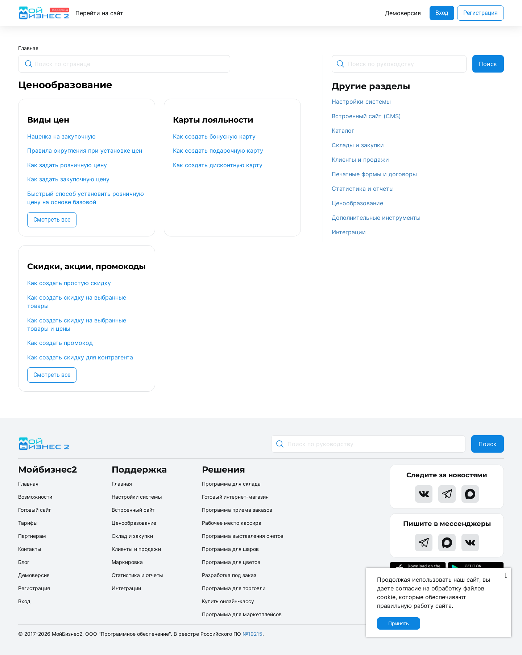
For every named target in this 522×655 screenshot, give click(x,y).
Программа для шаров (230, 549)
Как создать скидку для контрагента (80, 357)
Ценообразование (357, 203)
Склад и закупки (132, 536)
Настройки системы (361, 101)
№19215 (252, 634)
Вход (441, 12)
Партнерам (32, 536)
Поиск (488, 63)
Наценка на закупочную (61, 136)
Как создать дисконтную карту (217, 165)
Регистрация (480, 12)
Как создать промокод (60, 342)
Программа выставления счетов (242, 536)
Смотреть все (51, 219)
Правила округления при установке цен (84, 150)
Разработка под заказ (229, 575)
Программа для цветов (231, 562)
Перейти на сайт (99, 13)
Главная (28, 48)
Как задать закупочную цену (68, 179)
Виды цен (48, 120)
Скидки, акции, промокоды (86, 266)
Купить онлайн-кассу (228, 601)
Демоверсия (403, 13)
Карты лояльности (213, 120)
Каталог (343, 130)
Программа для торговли (233, 588)
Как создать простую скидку (69, 283)
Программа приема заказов (237, 510)
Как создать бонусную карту (214, 136)
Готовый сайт (34, 510)
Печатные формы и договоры (374, 174)
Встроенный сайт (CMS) (366, 116)
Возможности (35, 497)
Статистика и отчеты (363, 188)
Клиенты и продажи (360, 159)
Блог (23, 562)
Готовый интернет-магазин (235, 497)
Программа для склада (231, 484)
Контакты (29, 549)
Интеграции (349, 232)
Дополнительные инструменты (376, 217)
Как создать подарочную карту (218, 150)
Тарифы (28, 523)
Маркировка (127, 562)
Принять (398, 623)
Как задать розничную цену (67, 165)
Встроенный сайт (133, 510)
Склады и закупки (358, 145)
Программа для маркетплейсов (242, 614)
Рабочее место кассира (231, 523)
